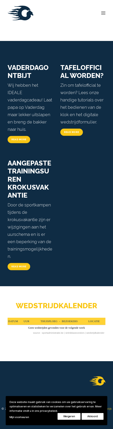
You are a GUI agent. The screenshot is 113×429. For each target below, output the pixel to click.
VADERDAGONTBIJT (28, 71)
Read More (19, 139)
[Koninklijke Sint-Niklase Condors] (20, 13)
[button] (103, 13)
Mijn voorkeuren (19, 417)
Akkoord (92, 416)
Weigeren (69, 416)
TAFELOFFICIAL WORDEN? (82, 71)
